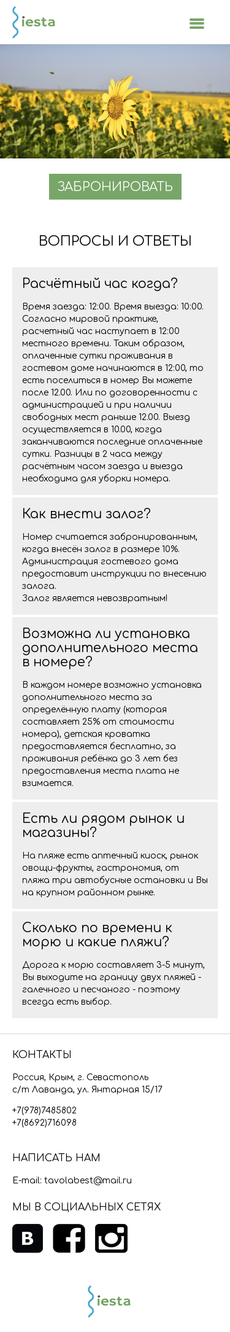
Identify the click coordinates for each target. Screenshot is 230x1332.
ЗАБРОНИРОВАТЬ (115, 187)
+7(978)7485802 (44, 1110)
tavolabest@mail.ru (88, 1180)
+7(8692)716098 (44, 1123)
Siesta (33, 22)
